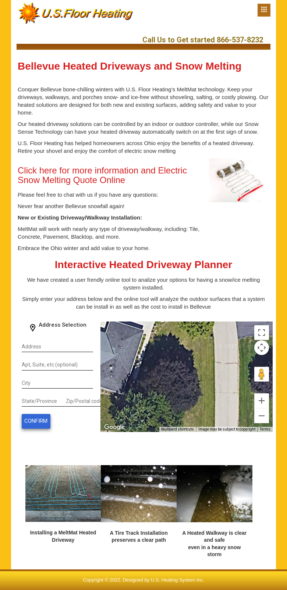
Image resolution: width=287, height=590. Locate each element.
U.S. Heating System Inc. (177, 580)
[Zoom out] (261, 415)
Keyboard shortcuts (177, 429)
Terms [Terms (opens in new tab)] (265, 429)
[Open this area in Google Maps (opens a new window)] (114, 427)
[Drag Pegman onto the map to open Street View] (261, 374)
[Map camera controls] (261, 347)
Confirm (35, 421)
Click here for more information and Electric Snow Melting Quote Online (102, 175)
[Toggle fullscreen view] (261, 332)
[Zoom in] (261, 400)
